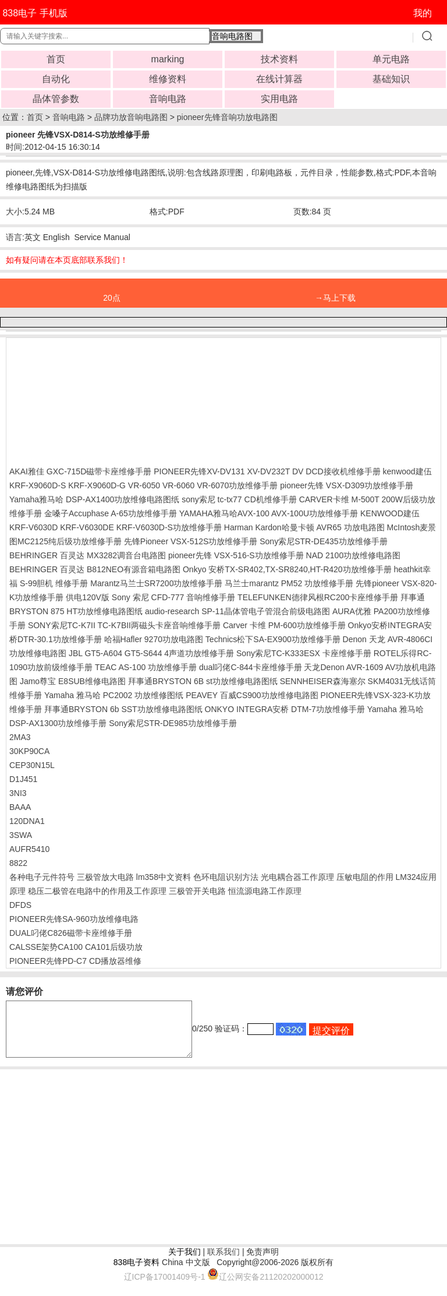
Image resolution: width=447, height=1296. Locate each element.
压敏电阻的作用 (364, 877)
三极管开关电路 (197, 891)
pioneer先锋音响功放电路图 (227, 117)
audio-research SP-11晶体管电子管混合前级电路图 (237, 611)
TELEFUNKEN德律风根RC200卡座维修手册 (317, 597)
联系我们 (223, 1262)
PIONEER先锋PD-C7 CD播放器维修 (75, 961)
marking (168, 59)
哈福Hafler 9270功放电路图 (153, 639)
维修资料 (167, 79)
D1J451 (23, 779)
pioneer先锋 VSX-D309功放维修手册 (346, 485)
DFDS (20, 905)
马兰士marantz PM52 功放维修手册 (289, 583)
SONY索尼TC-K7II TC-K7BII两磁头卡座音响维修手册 (124, 625)
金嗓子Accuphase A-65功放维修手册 (110, 513)
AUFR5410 (29, 849)
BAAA (20, 807)
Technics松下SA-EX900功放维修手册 (272, 639)
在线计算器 (279, 79)
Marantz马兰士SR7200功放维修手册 (156, 583)
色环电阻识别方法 (225, 877)
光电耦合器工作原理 (297, 877)
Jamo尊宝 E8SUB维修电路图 (73, 681)
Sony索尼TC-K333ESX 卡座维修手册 (303, 653)
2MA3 (20, 737)
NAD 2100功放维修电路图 (353, 555)
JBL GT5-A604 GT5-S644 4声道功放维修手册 (151, 653)
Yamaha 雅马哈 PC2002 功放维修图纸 (113, 695)
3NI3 (18, 793)
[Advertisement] (102, 399)
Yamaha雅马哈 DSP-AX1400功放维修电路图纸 (94, 499)
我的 (422, 13)
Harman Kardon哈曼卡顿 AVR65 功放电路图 (304, 527)
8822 (18, 863)
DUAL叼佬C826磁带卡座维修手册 (70, 933)
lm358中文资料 (163, 877)
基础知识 (391, 79)
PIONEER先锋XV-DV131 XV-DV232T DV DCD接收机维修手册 (267, 471)
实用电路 (279, 99)
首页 (56, 59)
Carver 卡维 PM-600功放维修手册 (284, 625)
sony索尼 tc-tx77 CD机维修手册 (239, 499)
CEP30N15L (32, 765)
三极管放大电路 (105, 877)
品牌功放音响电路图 (131, 117)
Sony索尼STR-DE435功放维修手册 (323, 541)
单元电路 (391, 59)
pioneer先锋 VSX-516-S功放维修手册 (236, 555)
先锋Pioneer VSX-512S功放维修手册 (191, 541)
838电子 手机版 (34, 13)
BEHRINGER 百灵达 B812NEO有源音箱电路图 (94, 569)
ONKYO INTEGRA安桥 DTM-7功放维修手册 (285, 709)
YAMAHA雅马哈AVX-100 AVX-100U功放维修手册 (268, 513)
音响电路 (167, 99)
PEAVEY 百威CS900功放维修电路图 (252, 695)
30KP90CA (29, 751)
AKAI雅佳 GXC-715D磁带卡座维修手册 (80, 471)
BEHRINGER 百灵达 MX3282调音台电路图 (87, 555)
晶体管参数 (56, 99)
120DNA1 (27, 821)
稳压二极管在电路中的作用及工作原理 (97, 891)
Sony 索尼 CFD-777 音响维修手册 (173, 597)
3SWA (20, 835)
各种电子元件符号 (41, 877)
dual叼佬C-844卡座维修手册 (250, 667)
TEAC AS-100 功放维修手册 (146, 667)
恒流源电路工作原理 (264, 891)
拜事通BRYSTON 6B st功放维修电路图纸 (203, 681)
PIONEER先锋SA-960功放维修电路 (74, 919)
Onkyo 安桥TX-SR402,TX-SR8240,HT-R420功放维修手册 (287, 569)
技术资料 (279, 59)
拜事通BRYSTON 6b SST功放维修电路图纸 (123, 709)
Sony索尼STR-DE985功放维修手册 (172, 723)
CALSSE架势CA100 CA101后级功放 (76, 947)
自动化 (56, 79)
